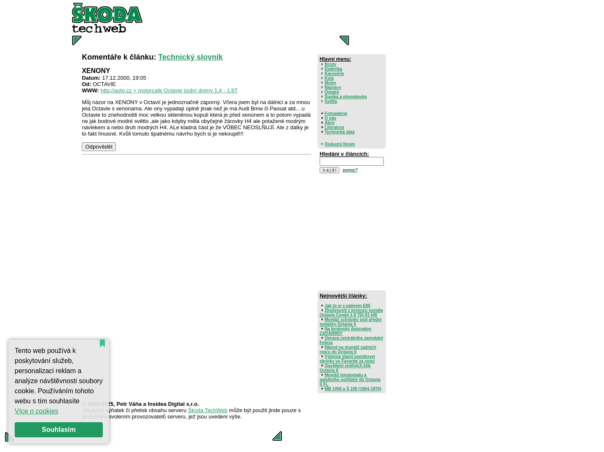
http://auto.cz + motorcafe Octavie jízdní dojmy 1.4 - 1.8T (169, 90)
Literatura (334, 127)
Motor (330, 83)
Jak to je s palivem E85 (347, 305)
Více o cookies (36, 411)
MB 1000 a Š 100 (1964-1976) (353, 389)
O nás (330, 118)
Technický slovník (190, 57)
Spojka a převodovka (346, 96)
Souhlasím (59, 429)
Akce (330, 122)
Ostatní (332, 92)
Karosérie (334, 73)
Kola (329, 78)
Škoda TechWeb (207, 410)
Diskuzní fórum (340, 144)
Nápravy (333, 87)
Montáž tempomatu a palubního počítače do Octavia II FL (350, 380)
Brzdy (330, 64)
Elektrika (333, 69)
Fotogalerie (336, 113)
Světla (331, 101)
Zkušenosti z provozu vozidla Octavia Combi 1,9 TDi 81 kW (351, 312)
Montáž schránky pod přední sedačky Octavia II (351, 322)
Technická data (340, 132)
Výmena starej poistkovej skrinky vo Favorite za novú (347, 358)
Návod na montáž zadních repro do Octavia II (348, 349)
